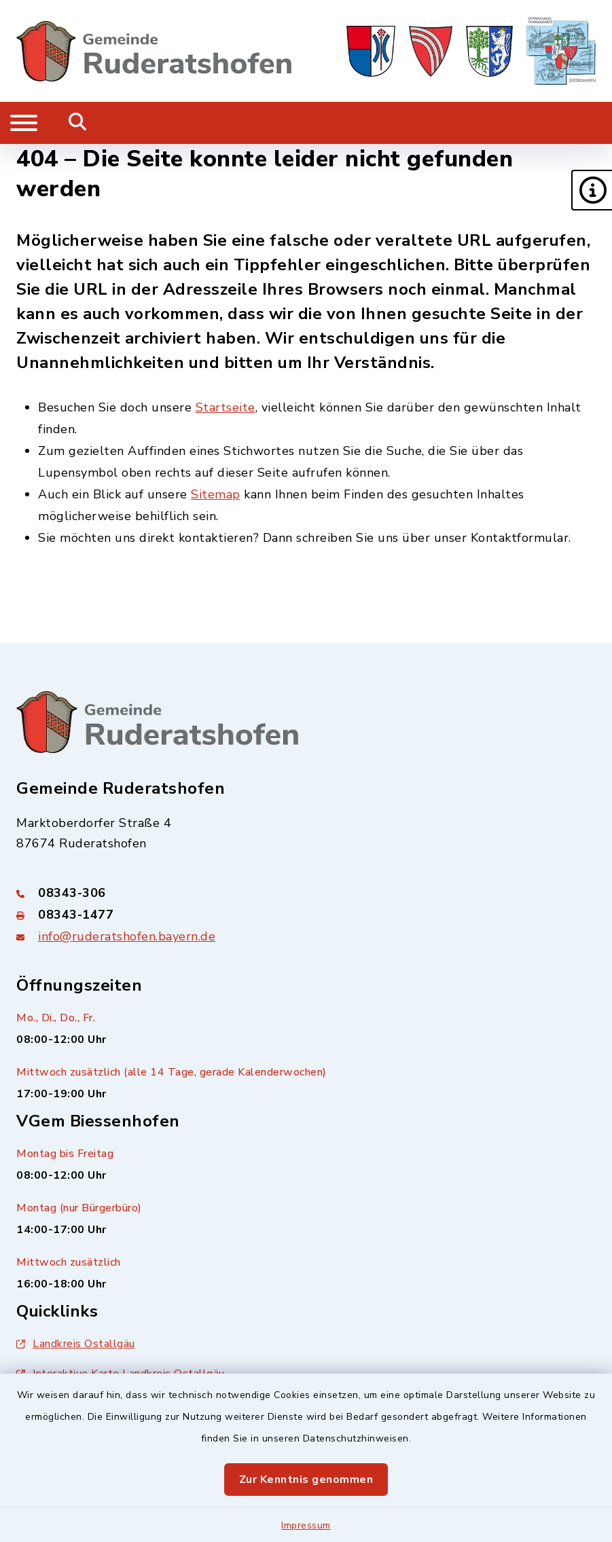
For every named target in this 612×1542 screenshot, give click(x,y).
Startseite (225, 407)
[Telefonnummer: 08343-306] (306, 893)
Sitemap (215, 494)
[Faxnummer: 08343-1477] (306, 914)
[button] (591, 190)
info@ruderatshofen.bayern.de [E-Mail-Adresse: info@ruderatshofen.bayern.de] (126, 936)
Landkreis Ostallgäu (75, 1343)
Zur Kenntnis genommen (306, 1479)
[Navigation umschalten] (24, 123)
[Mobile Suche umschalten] (77, 123)
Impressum (306, 1525)
